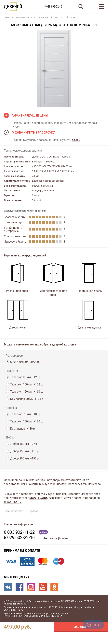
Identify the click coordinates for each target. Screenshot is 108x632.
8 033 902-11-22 (19, 532)
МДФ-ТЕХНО (59, 17)
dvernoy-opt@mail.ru (55, 538)
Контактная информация (18, 524)
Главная (6, 17)
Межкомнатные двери (24, 17)
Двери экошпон (43, 17)
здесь (76, 139)
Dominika (73, 17)
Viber (43, 532)
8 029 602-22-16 (53, 6)
